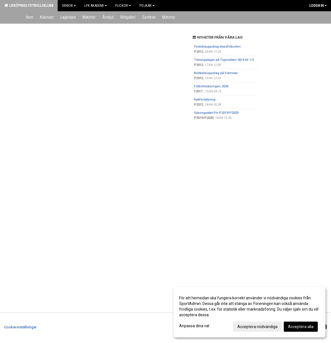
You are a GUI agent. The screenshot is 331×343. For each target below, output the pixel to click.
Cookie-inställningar (20, 327)
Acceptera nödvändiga (257, 326)
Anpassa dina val (194, 326)
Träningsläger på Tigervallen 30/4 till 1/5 (224, 60)
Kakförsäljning (204, 99)
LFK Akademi (95, 5)
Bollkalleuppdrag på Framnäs (216, 73)
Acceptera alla (301, 326)
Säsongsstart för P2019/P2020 (216, 113)
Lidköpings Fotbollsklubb (28, 5)
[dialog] (249, 312)
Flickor (123, 5)
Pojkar (147, 5)
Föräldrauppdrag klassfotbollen (217, 46)
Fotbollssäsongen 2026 (211, 86)
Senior (69, 5)
